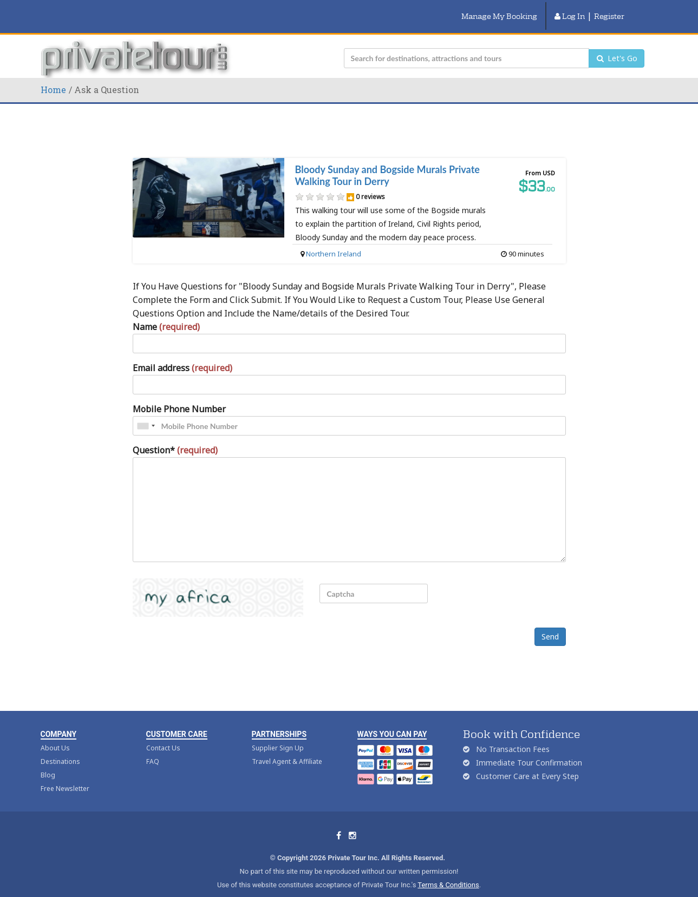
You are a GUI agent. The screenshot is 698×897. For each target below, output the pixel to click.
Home (53, 76)
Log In (570, 9)
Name (166, 313)
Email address (182, 354)
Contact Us (163, 734)
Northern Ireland (333, 240)
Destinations (60, 748)
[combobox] (145, 412)
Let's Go (616, 44)
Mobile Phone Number (179, 395)
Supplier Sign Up (278, 734)
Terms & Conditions (448, 871)
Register (609, 9)
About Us (55, 734)
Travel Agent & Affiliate (287, 748)
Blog (48, 761)
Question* (175, 437)
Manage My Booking (499, 9)
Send (550, 623)
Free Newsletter (65, 775)
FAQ (152, 748)
